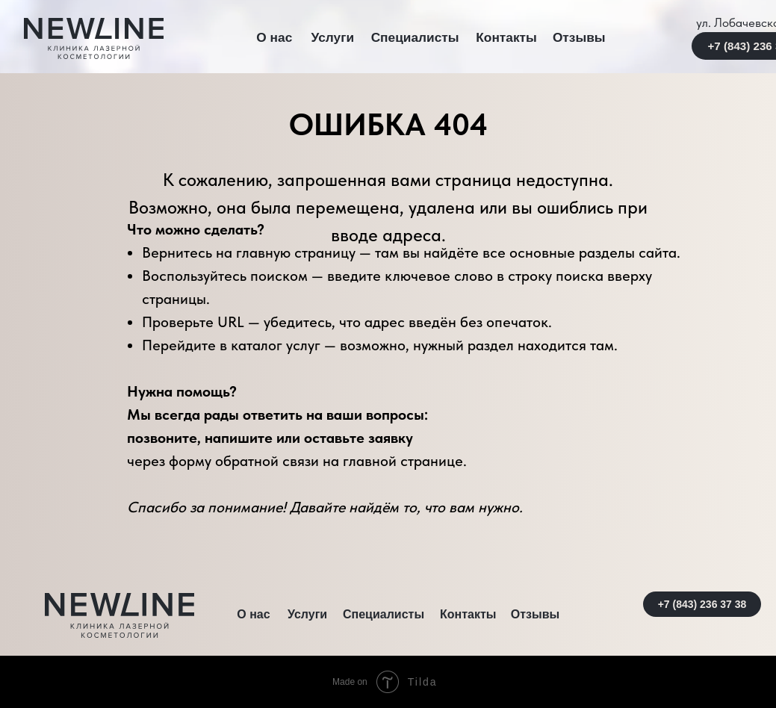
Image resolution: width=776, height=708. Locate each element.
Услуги (333, 37)
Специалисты (415, 37)
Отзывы (579, 37)
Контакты (506, 37)
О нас (274, 37)
